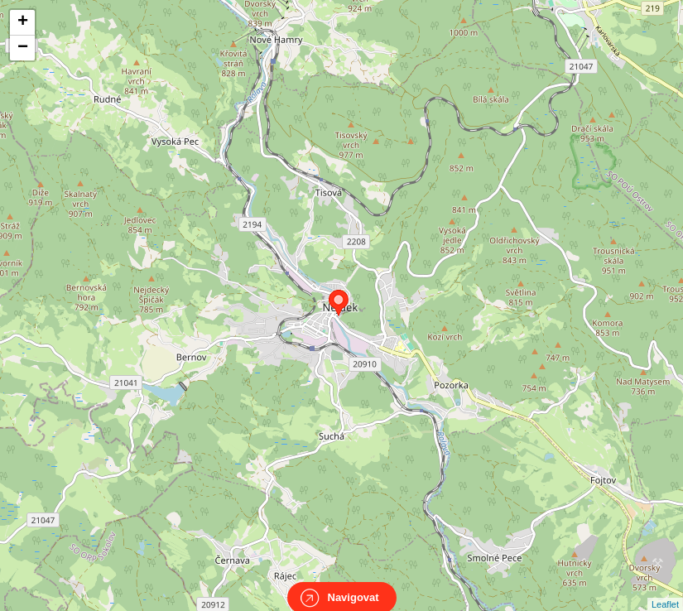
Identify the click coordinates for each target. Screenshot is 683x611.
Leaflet (665, 589)
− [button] (22, 48)
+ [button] (22, 22)
